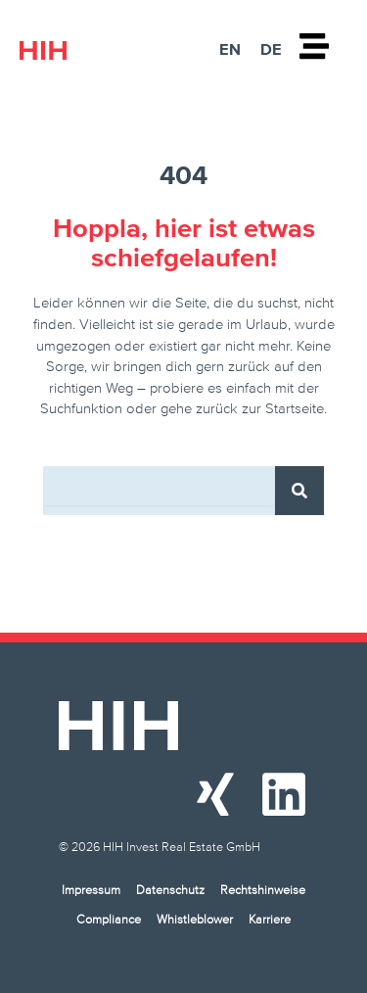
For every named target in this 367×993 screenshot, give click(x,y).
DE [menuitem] (271, 49)
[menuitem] (230, 48)
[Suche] (299, 490)
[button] (35, 957)
